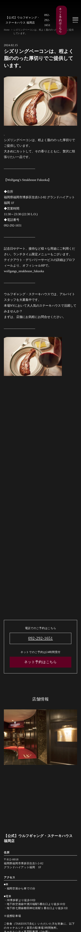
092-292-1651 (47, 20)
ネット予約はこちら (60, 20)
